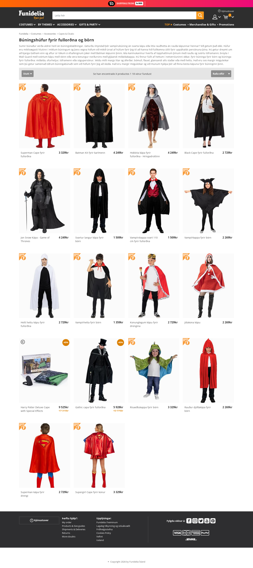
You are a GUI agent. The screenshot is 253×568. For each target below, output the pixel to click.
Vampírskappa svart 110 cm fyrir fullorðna (144, 240)
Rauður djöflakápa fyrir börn (197, 410)
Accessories (65, 24)
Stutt (26, 74)
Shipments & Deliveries (73, 530)
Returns (66, 534)
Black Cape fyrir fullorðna (199, 154)
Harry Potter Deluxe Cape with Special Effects (35, 410)
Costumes (26, 24)
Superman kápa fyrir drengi (32, 495)
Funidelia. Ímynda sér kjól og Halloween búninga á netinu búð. (31, 15)
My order (66, 523)
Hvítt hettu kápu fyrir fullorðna (33, 325)
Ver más (27, 64)
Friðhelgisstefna (104, 530)
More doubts (68, 537)
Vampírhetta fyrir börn (88, 323)
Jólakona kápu (192, 323)
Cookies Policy (103, 534)
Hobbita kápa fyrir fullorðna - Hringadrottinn (145, 155)
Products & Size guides (73, 527)
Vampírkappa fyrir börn (197, 238)
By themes (45, 24)
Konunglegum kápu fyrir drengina (144, 325)
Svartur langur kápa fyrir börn (89, 240)
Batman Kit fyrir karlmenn (90, 154)
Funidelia (23, 33)
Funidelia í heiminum (107, 523)
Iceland (100, 541)
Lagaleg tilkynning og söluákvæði (113, 527)
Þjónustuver (39, 521)
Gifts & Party (88, 24)
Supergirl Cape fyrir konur (90, 493)
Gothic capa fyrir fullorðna (90, 408)
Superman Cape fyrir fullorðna (33, 155)
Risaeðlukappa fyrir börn (144, 408)
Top (167, 24)
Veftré (99, 537)
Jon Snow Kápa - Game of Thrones (35, 240)
